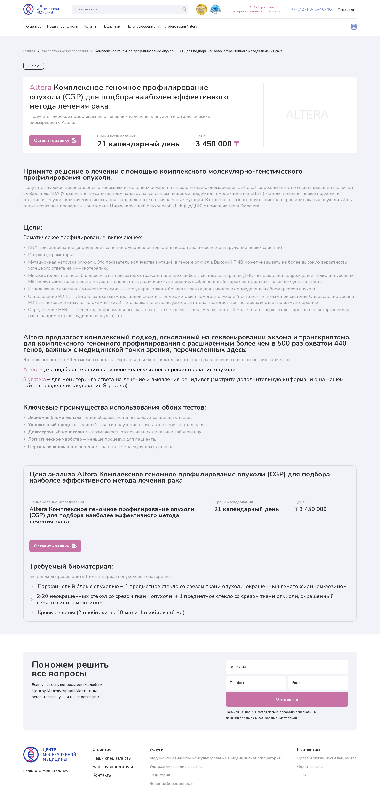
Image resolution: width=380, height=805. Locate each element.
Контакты (102, 775)
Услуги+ (90, 28)
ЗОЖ (301, 775)
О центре (33, 28)
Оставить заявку (55, 140)
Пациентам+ (112, 28)
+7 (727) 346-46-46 (311, 9)
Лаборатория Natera (181, 28)
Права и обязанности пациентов (327, 758)
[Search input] (127, 9)
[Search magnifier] (184, 9)
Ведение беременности (172, 783)
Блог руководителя (143, 28)
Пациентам (308, 749)
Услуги (157, 749)
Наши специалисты (62, 28)
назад (33, 65)
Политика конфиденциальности (46, 771)
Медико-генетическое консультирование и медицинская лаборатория (215, 758)
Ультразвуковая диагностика (176, 766)
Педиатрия (160, 775)
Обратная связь (311, 766)
